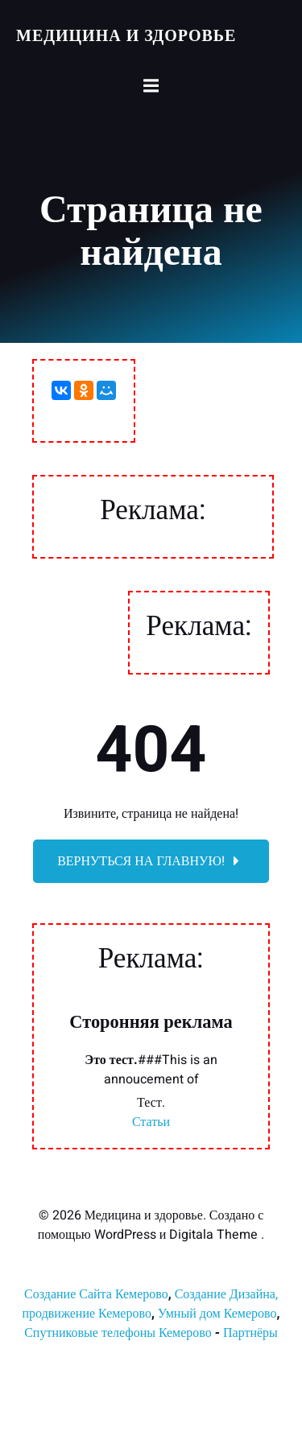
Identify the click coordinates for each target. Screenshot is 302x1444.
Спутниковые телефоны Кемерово (118, 1333)
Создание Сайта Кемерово (96, 1294)
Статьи (151, 1122)
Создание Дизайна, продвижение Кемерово (150, 1304)
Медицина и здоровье (126, 35)
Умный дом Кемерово (217, 1313)
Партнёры (250, 1333)
